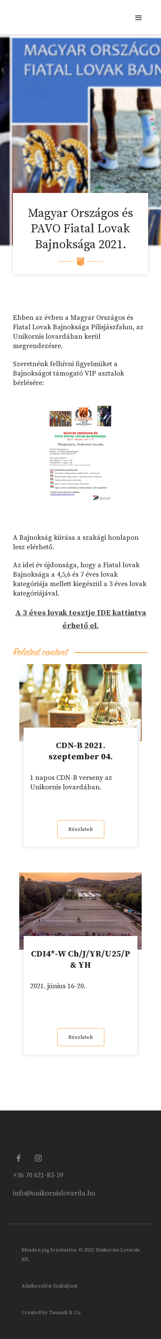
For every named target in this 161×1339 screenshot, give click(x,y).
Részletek (80, 829)
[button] (138, 17)
